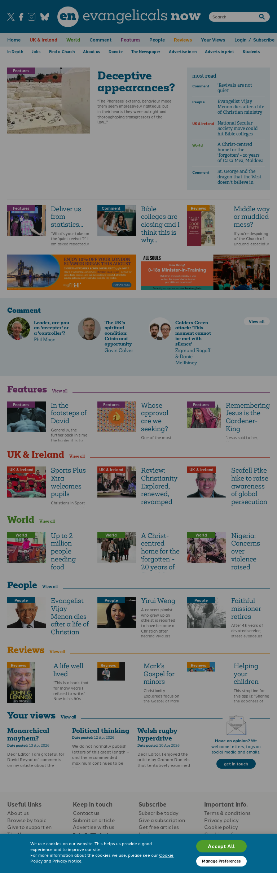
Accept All (221, 846)
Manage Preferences (221, 861)
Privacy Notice (67, 861)
